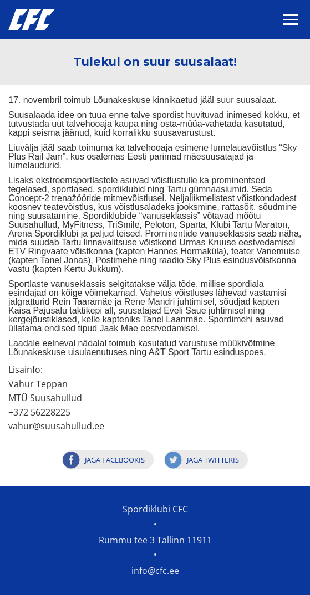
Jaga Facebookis (115, 460)
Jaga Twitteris (213, 460)
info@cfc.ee (155, 571)
